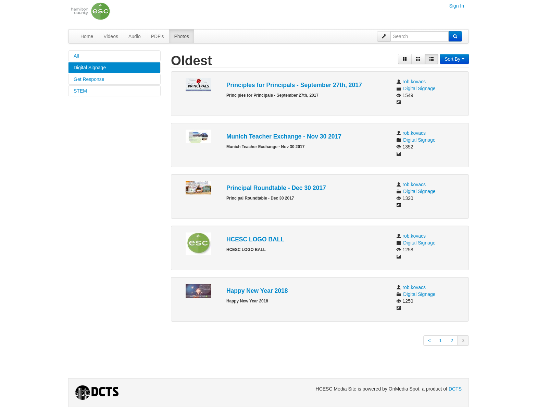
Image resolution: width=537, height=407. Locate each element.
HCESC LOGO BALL (255, 239)
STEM (80, 91)
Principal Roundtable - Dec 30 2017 (276, 187)
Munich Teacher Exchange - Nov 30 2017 (283, 136)
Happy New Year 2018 (257, 290)
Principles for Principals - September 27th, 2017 (294, 85)
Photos (181, 36)
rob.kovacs (414, 81)
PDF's (157, 36)
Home (86, 36)
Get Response (89, 79)
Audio (134, 36)
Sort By (454, 59)
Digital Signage (90, 67)
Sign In (456, 6)
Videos (110, 36)
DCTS (455, 389)
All (76, 56)
